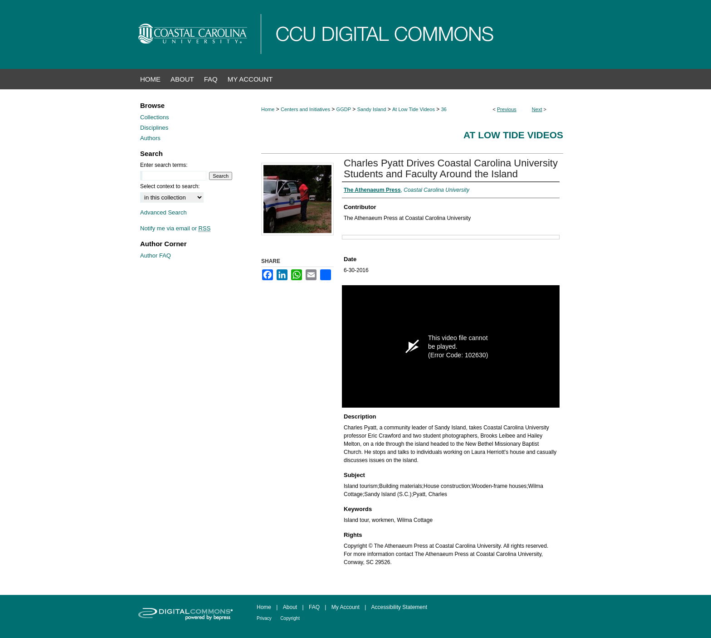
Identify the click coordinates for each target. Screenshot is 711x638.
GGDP (343, 109)
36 (444, 109)
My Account (345, 607)
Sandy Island (371, 109)
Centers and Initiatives (305, 109)
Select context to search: (170, 186)
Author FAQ (155, 255)
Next (537, 109)
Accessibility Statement (399, 607)
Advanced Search (163, 212)
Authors (150, 138)
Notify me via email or (175, 228)
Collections (154, 117)
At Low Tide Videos (413, 109)
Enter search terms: (164, 165)
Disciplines (154, 127)
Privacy (264, 618)
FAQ (314, 607)
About (290, 607)
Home (267, 109)
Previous (506, 109)
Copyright (290, 618)
